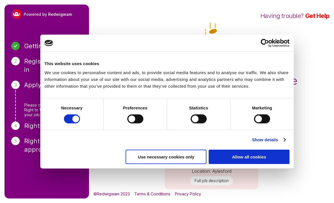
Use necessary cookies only (166, 156)
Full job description (212, 180)
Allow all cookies (249, 156)
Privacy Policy (188, 193)
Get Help (317, 15)
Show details (265, 139)
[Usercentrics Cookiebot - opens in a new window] (265, 43)
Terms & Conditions (152, 193)
